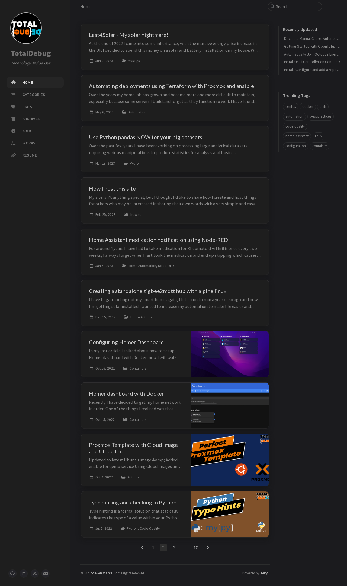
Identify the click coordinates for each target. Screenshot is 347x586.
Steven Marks (101, 573)
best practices (320, 116)
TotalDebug (31, 53)
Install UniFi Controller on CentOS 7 (312, 61)
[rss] (34, 573)
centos (290, 106)
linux (318, 136)
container (319, 146)
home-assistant (297, 136)
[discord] (45, 573)
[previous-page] (142, 547)
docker (307, 106)
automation (294, 116)
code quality (295, 126)
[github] (12, 573)
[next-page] (207, 547)
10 (195, 547)
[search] (297, 6)
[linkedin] (23, 573)
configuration (295, 146)
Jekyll (265, 573)
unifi (323, 106)
